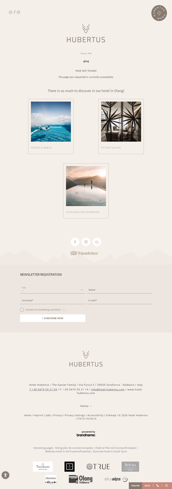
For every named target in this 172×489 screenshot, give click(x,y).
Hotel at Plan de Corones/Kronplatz (115, 447)
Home (84, 53)
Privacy (57, 415)
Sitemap (111, 415)
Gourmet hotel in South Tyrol (110, 451)
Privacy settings (75, 415)
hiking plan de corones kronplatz (74, 447)
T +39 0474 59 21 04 (43, 389)
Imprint (38, 415)
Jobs (48, 415)
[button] (5, 475)
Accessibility (95, 415)
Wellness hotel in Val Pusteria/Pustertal (67, 451)
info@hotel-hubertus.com (108, 389)
